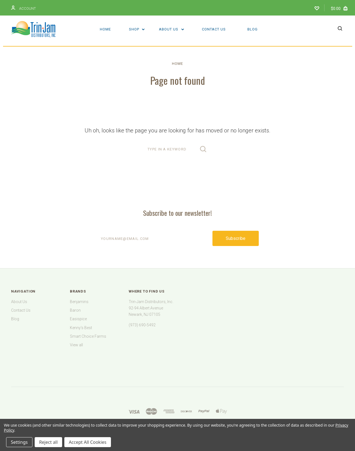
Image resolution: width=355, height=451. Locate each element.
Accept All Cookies (87, 442)
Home (105, 29)
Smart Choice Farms (88, 336)
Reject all (48, 442)
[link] (177, 361)
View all (76, 345)
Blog (252, 29)
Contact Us (214, 29)
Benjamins (79, 301)
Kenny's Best (81, 328)
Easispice (78, 319)
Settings (19, 442)
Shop (137, 29)
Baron (75, 310)
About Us (171, 29)
